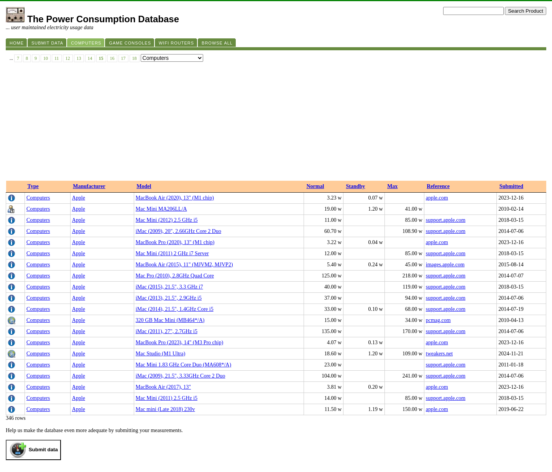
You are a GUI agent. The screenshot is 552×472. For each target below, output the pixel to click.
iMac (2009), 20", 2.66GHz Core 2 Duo (178, 231)
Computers (38, 198)
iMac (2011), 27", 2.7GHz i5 (166, 331)
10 (45, 58)
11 (56, 58)
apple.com (437, 198)
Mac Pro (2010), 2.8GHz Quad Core (175, 276)
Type (32, 186)
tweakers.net (439, 353)
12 (68, 58)
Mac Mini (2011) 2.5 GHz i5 (166, 398)
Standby (355, 186)
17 (123, 58)
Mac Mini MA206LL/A (161, 209)
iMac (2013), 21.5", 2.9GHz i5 (169, 298)
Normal (315, 186)
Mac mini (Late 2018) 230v (165, 409)
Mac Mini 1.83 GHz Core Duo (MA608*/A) (183, 365)
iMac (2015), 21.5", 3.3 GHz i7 (169, 287)
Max (392, 186)
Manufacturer (89, 186)
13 (79, 58)
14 (90, 58)
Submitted (511, 186)
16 (112, 58)
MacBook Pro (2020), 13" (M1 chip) (175, 242)
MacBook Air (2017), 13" (163, 387)
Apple (78, 198)
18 (134, 58)
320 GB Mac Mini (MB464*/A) (170, 320)
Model (143, 186)
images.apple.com (445, 264)
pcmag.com (438, 320)
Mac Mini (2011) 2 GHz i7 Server (172, 253)
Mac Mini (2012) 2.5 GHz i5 (167, 220)
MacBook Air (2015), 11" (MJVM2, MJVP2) (184, 264)
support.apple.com (445, 220)
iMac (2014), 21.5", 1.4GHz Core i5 (175, 309)
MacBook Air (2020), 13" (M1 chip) (175, 198)
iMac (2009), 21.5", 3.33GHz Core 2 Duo (180, 376)
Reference (438, 186)
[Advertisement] (276, 123)
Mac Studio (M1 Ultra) (160, 353)
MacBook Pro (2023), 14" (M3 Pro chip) (179, 342)
